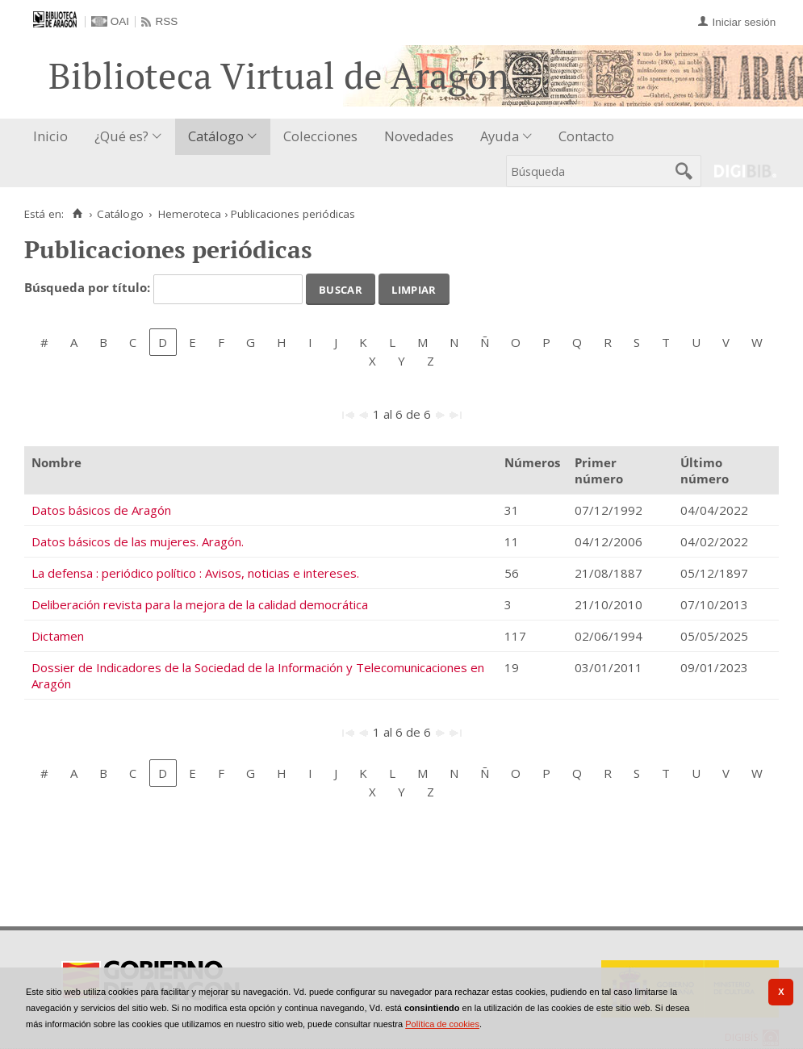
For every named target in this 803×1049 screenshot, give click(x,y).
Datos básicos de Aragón (101, 510)
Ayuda (499, 136)
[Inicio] (77, 213)
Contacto (586, 136)
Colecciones (320, 136)
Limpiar (413, 288)
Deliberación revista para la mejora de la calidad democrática (199, 604)
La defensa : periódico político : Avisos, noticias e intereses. (195, 573)
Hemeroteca (189, 214)
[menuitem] (54, 137)
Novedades (419, 136)
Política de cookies (442, 1024)
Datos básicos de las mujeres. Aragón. (137, 541)
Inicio (50, 136)
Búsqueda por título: (88, 288)
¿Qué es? (121, 136)
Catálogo (216, 136)
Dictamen (57, 636)
